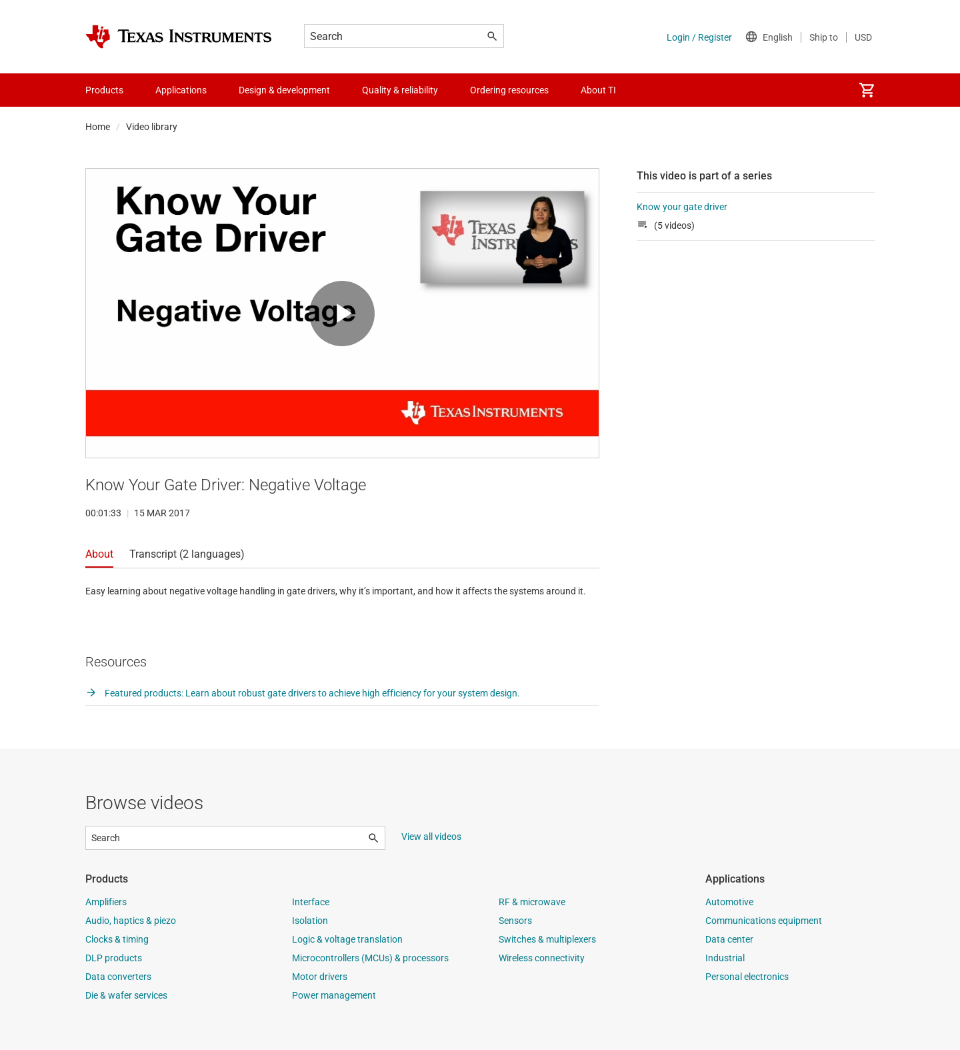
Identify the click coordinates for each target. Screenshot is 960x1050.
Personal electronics (747, 976)
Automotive (729, 902)
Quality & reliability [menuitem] (400, 90)
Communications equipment (763, 920)
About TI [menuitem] (598, 90)
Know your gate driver (682, 206)
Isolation (310, 920)
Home (97, 126)
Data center (729, 939)
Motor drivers (319, 976)
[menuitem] (867, 90)
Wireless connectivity (542, 958)
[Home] (178, 37)
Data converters (118, 976)
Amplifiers (106, 902)
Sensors (515, 920)
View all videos (431, 836)
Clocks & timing (117, 939)
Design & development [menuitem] (284, 90)
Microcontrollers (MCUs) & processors (370, 958)
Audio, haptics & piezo (130, 920)
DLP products (113, 958)
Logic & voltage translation (347, 939)
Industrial (725, 958)
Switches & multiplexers (547, 939)
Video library (151, 126)
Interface (310, 902)
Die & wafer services (126, 995)
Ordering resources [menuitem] (509, 90)
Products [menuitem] (104, 90)
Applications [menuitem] (181, 90)
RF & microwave (532, 902)
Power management (334, 995)
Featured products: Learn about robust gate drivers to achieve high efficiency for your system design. (302, 693)
